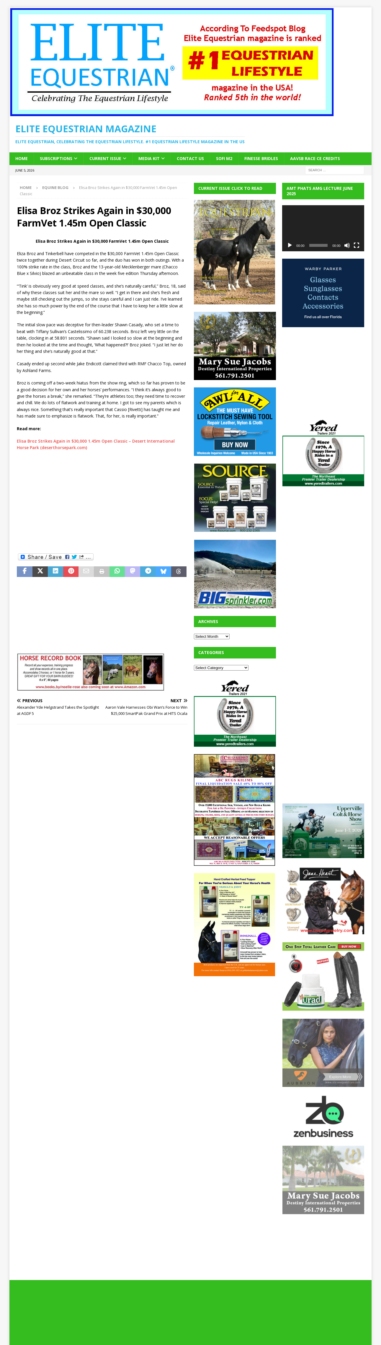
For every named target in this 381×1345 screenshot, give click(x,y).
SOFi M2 (224, 158)
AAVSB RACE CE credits (315, 158)
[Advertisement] (61, 507)
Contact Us (190, 158)
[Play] (290, 245)
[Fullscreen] (356, 245)
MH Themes (120, 1331)
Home (21, 158)
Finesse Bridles (261, 158)
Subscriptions (56, 158)
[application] (323, 228)
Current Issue (105, 158)
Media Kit (149, 158)
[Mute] (347, 245)
